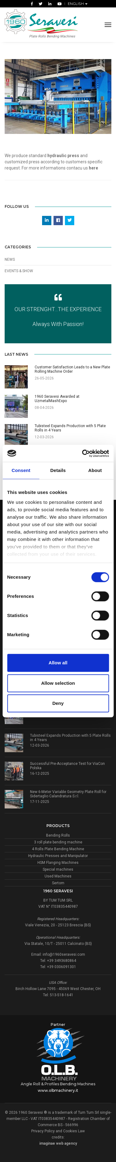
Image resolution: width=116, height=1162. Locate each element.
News (10, 259)
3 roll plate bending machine (58, 842)
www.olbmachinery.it (58, 1090)
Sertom (58, 883)
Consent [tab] (20, 470)
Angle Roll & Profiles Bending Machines (58, 1084)
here (93, 167)
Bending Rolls (58, 835)
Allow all (58, 662)
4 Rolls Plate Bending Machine (58, 849)
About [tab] (95, 470)
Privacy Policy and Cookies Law (58, 1131)
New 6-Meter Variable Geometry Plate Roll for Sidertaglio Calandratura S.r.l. (68, 794)
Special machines (58, 869)
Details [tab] (58, 470)
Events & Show (19, 271)
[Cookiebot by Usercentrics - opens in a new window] (82, 453)
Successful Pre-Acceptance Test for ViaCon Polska (67, 765)
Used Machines (58, 876)
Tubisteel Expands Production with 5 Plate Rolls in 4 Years (70, 737)
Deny (58, 703)
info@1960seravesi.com (64, 954)
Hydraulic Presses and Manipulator (58, 856)
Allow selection (58, 683)
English (76, 4)
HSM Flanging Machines (58, 862)
